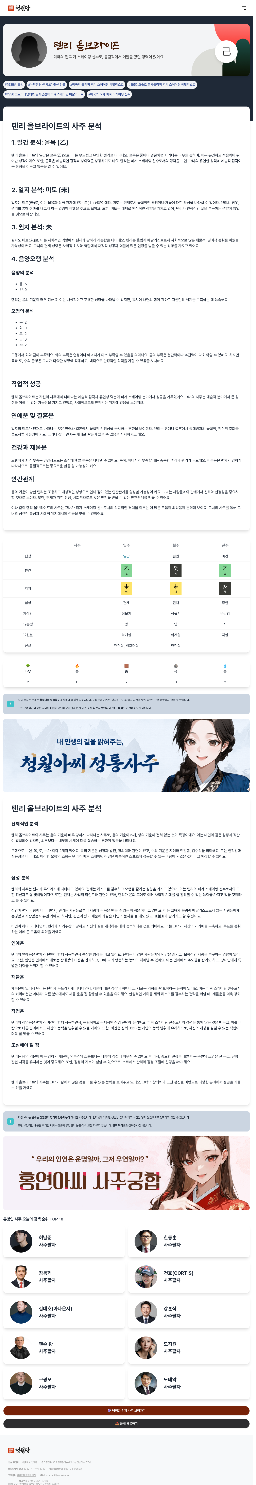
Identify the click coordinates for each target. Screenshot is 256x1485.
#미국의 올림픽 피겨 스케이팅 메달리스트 (97, 85)
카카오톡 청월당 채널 (26, 1475)
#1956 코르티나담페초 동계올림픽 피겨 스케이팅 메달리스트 (44, 94)
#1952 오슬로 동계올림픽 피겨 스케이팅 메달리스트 (162, 85)
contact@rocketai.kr (57, 1475)
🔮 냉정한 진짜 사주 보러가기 (126, 1411)
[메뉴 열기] (244, 8)
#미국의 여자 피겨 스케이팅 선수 (109, 94)
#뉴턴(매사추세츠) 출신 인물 (46, 85)
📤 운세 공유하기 (126, 1423)
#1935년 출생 (14, 85)
